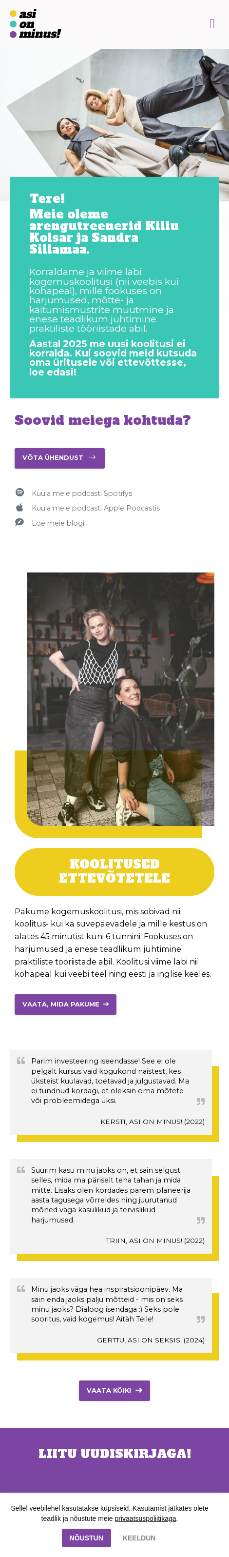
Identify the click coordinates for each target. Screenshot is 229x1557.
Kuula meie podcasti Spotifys (82, 493)
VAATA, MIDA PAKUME (60, 1004)
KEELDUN (139, 1538)
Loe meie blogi (58, 523)
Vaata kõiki (109, 1390)
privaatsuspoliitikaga (145, 1518)
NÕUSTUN (86, 1538)
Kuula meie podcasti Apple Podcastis (96, 508)
